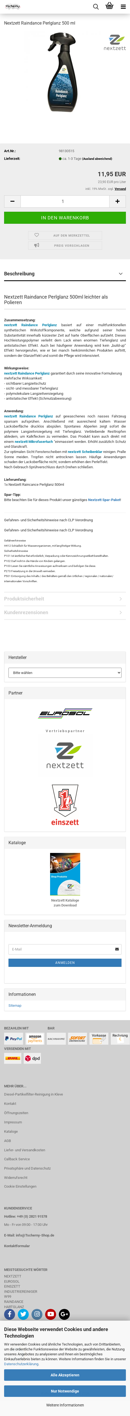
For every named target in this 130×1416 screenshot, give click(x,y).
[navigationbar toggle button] (123, 7)
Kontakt (10, 1104)
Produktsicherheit (24, 599)
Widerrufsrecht (15, 1178)
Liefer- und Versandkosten (24, 1150)
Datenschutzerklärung (21, 1364)
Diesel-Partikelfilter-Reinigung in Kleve (33, 1094)
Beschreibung (19, 273)
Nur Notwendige (65, 1391)
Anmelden (65, 963)
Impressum (13, 1122)
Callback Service (17, 1159)
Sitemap (14, 1005)
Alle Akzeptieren (65, 1375)
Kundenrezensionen (26, 612)
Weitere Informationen (65, 1405)
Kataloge (11, 1131)
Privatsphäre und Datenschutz (27, 1168)
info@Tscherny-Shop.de (35, 1235)
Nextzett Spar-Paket (104, 500)
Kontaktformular (17, 1246)
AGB (7, 1141)
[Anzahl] (65, 201)
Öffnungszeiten (16, 1113)
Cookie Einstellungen (20, 1186)
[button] (12, 201)
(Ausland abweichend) (97, 159)
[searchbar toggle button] (96, 7)
